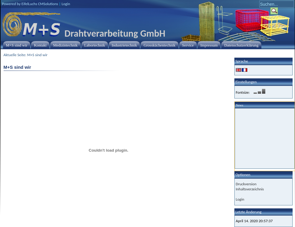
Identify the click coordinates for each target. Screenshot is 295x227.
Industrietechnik (124, 45)
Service (188, 45)
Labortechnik (94, 45)
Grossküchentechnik (159, 45)
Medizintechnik (65, 45)
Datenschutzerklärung (241, 45)
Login (66, 4)
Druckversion (246, 184)
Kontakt (40, 45)
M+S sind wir (17, 45)
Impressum (209, 45)
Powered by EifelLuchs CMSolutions (30, 4)
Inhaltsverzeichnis (250, 189)
